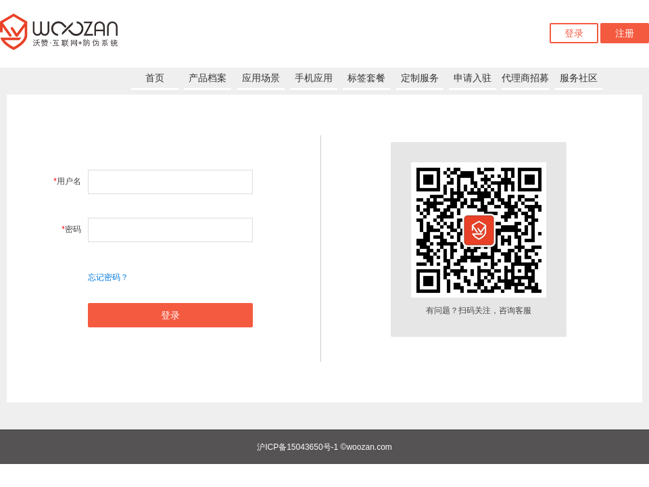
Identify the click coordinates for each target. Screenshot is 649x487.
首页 (154, 77)
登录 (573, 33)
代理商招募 (525, 77)
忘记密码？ (108, 277)
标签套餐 (366, 77)
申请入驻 (472, 77)
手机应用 (314, 77)
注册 (624, 33)
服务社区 (579, 77)
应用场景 (261, 77)
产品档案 (207, 77)
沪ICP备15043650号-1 (297, 447)
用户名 (67, 181)
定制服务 (420, 77)
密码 (71, 229)
